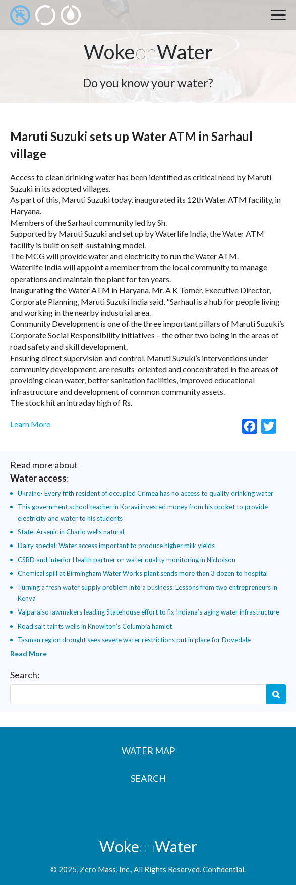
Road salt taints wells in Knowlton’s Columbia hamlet (95, 626)
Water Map (148, 750)
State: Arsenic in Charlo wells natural (71, 532)
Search (276, 694)
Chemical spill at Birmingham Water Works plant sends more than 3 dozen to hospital (143, 573)
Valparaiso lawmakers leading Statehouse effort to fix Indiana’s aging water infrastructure (148, 612)
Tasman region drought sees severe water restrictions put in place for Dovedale (134, 640)
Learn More (30, 424)
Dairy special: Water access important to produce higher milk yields (116, 545)
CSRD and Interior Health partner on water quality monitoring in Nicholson (126, 560)
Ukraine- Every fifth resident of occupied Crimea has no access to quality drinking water (145, 493)
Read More (28, 653)
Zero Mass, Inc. (105, 869)
